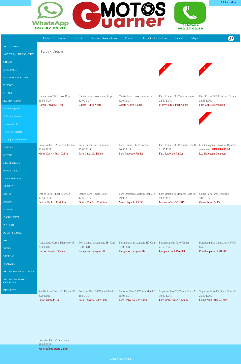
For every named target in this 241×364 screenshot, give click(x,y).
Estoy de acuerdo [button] (223, 353)
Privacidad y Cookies (155, 38)
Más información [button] (125, 361)
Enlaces (179, 38)
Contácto (130, 38)
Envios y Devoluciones (104, 38)
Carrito (79, 38)
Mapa (194, 38)
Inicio (46, 38)
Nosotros (62, 38)
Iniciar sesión (228, 2)
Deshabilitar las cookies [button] (184, 353)
